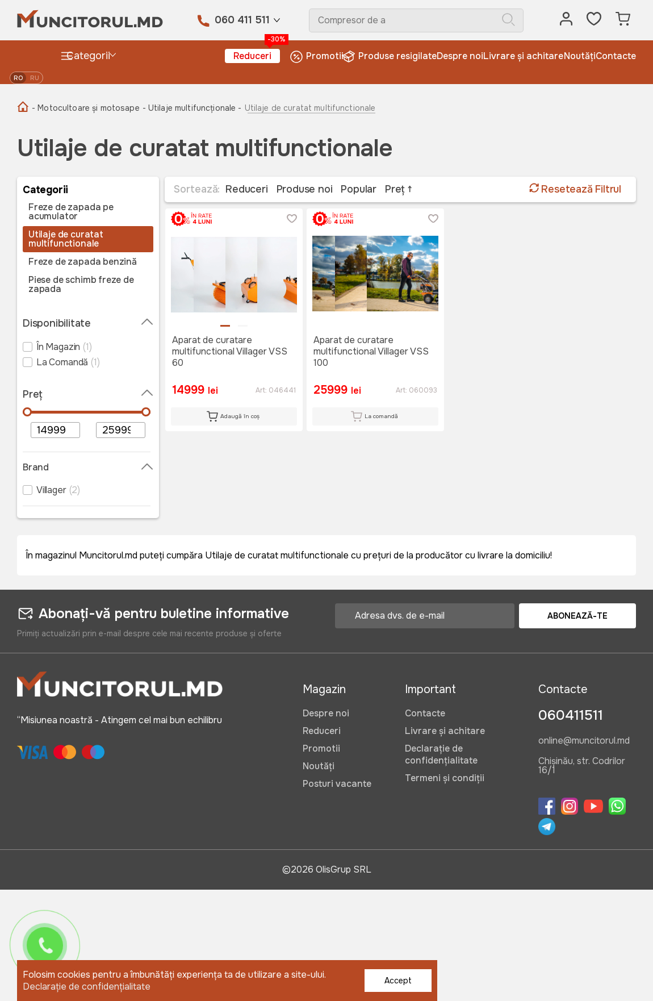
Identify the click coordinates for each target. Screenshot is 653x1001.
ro (18, 78)
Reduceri (256, 55)
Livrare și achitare (523, 56)
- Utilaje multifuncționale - (192, 108)
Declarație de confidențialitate (441, 754)
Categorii (85, 56)
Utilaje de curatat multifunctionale (65, 239)
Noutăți (580, 56)
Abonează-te (577, 616)
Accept (398, 980)
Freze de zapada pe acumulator (71, 212)
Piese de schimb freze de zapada (81, 285)
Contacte (616, 56)
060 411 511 (242, 20)
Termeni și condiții (444, 778)
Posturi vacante (337, 784)
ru (34, 78)
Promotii (317, 56)
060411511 (570, 715)
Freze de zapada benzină (82, 261)
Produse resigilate (390, 56)
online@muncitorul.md (584, 741)
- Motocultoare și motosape (86, 108)
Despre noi (460, 56)
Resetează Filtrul (575, 189)
